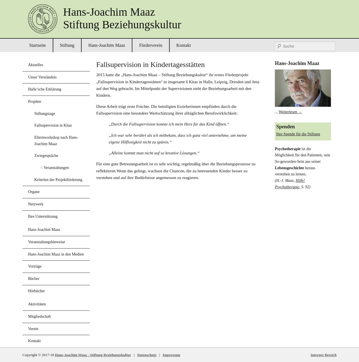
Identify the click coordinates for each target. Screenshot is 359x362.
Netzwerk (35, 204)
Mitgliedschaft (39, 316)
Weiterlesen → (290, 112)
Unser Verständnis (42, 77)
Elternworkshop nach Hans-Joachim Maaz (56, 140)
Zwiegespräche (46, 156)
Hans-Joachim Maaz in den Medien (56, 254)
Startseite (37, 45)
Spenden (285, 126)
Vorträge (35, 266)
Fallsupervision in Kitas (53, 125)
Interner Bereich (324, 355)
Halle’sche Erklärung (44, 89)
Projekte (34, 101)
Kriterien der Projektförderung (58, 180)
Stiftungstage (44, 114)
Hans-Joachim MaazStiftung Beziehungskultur (122, 18)
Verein (33, 329)
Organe (34, 192)
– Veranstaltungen (55, 168)
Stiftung (67, 45)
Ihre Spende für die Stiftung (298, 134)
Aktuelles (35, 65)
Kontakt (183, 45)
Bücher (33, 279)
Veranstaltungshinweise (46, 242)
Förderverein (150, 45)
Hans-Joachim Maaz (106, 45)
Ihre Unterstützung (42, 216)
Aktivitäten (37, 304)
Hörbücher (36, 291)
